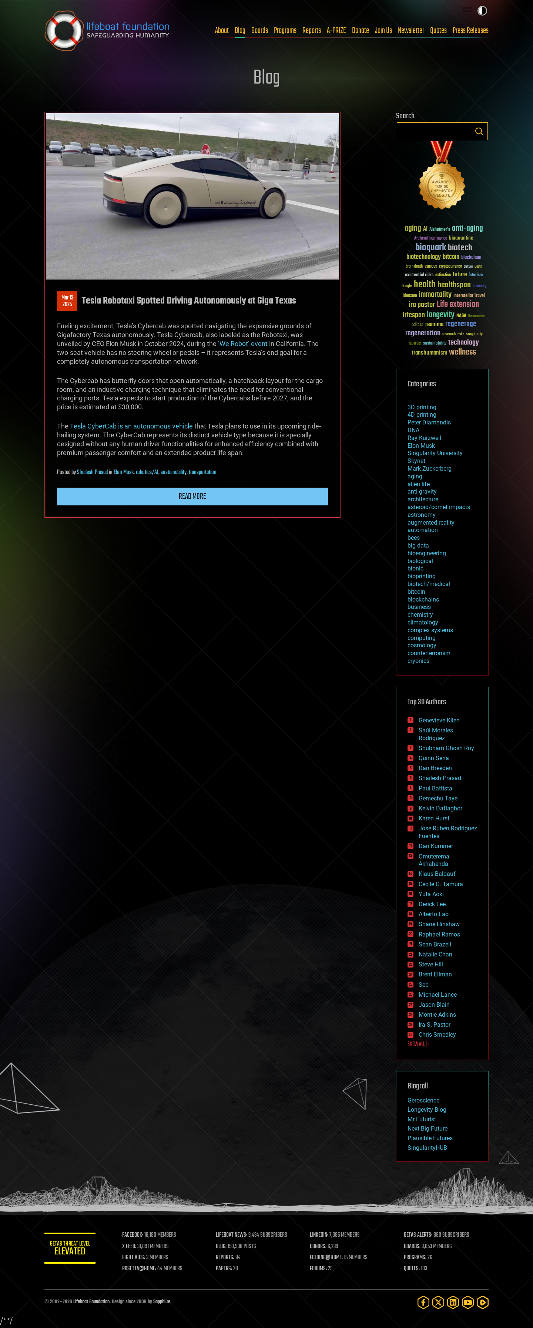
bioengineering (427, 553)
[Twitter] (438, 1302)
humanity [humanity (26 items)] (479, 286)
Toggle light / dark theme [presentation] (482, 11)
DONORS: (319, 1246)
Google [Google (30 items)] (407, 286)
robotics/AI (147, 472)
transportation (203, 472)
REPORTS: (226, 1258)
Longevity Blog (427, 1109)
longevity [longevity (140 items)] (441, 315)
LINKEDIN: (320, 1235)
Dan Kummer (436, 846)
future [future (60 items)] (460, 274)
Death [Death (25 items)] (478, 267)
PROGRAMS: (415, 1258)
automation (423, 529)
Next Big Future (427, 1128)
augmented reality (431, 522)
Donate (360, 30)
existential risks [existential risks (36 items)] (419, 275)
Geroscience (423, 1100)
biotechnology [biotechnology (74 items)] (423, 257)
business (419, 606)
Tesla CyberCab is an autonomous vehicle (131, 426)
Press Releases (471, 30)
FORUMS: (319, 1269)
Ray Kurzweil (424, 437)
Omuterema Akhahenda (434, 860)
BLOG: (222, 1246)
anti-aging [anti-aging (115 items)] (467, 228)
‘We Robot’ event (243, 344)
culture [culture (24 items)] (468, 267)
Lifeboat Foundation (91, 1302)
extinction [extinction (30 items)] (443, 275)
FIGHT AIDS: (134, 1258)
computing (422, 637)
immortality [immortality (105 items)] (435, 294)
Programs (285, 30)
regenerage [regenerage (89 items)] (460, 324)
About (222, 30)
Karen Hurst (434, 818)
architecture (423, 499)
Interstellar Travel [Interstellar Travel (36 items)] (469, 296)
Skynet (416, 460)
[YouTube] (468, 1302)
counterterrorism (429, 653)
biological (420, 561)
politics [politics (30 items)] (417, 325)
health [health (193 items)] (425, 285)
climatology (423, 622)
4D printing (422, 414)
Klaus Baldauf (437, 873)
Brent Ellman (435, 974)
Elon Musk (124, 472)
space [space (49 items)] (415, 343)
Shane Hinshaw (439, 924)
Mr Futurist (422, 1119)
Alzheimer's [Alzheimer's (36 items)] (439, 230)
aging (415, 476)
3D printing (422, 407)
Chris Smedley (437, 1034)
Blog (240, 30)
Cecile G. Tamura (441, 884)
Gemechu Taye (438, 798)
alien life (419, 484)
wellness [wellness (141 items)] (462, 352)
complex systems (430, 630)
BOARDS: (412, 1246)
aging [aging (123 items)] (413, 228)
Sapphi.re (161, 1302)
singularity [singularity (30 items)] (474, 334)
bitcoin (416, 591)
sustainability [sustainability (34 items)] (434, 343)
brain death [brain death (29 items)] (414, 266)
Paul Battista (435, 788)
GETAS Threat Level (70, 1249)
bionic (415, 568)
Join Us (383, 30)
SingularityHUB (427, 1147)
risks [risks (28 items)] (460, 334)
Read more (192, 496)
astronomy (422, 514)
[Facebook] (423, 1302)
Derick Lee (432, 904)
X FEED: (130, 1246)
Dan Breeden (435, 768)
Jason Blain (434, 1004)
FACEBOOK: (133, 1235)
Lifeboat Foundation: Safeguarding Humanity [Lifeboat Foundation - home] (107, 30)
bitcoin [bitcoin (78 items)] (451, 257)
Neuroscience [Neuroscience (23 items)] (476, 317)
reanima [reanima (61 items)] (434, 324)
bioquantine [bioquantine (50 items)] (461, 238)
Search (479, 131)
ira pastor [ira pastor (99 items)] (422, 305)
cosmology (422, 645)
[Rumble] (483, 1302)
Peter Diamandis (429, 422)
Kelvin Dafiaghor (440, 808)
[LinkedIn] (453, 1302)
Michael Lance (438, 994)
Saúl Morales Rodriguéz (436, 734)
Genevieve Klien (439, 720)
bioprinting (422, 576)
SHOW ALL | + (419, 1044)
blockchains (423, 599)
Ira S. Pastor (434, 1024)
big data (418, 545)
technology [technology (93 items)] (463, 343)
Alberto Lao (434, 914)
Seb (424, 984)
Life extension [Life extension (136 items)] (458, 304)
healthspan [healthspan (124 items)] (454, 285)
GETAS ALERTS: (418, 1235)
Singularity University (435, 453)
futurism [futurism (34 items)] (476, 275)
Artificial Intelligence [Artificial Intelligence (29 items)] (430, 238)
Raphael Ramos (439, 934)
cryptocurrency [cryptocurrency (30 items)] (450, 266)
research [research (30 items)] (449, 334)
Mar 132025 (67, 301)
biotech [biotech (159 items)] (460, 248)
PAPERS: (225, 1269)
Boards (259, 30)
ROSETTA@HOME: (140, 1269)
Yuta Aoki (431, 894)
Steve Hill (431, 964)
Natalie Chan (435, 954)
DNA (413, 430)
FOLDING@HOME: (327, 1258)
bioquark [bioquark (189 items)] (431, 248)
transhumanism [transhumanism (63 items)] (429, 352)
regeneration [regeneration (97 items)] (422, 333)
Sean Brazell (435, 944)
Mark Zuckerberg (430, 468)
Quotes (438, 30)
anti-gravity (422, 491)
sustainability (174, 472)
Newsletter (411, 30)
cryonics (418, 660)
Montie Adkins (437, 1014)
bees (414, 537)
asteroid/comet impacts (439, 507)
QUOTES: (412, 1269)
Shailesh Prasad (92, 472)
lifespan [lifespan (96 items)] (414, 315)
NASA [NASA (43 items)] (461, 316)
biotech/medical (429, 583)
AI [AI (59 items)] (425, 229)
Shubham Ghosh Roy (446, 748)
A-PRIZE (336, 30)
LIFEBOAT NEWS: (232, 1235)
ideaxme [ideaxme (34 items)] (410, 296)
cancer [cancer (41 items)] (431, 267)
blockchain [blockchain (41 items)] (471, 258)
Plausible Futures (430, 1138)
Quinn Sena (434, 758)
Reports (311, 30)
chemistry (420, 614)
